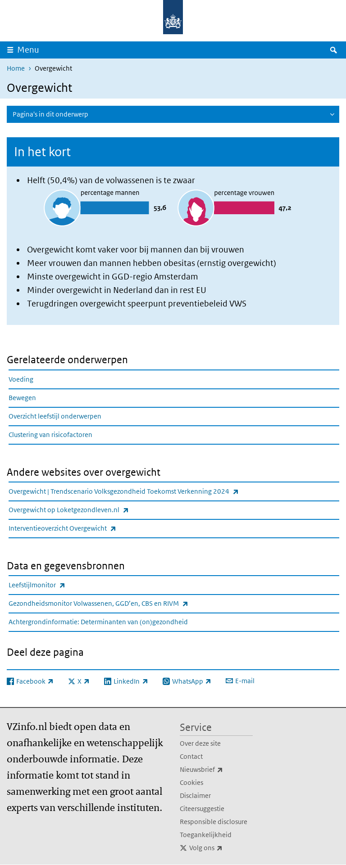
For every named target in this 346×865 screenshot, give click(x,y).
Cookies (191, 782)
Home (16, 68)
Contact (191, 756)
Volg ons (221, 847)
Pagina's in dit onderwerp (50, 114)
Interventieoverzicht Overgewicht (82, 528)
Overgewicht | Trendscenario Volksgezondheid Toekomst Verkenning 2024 (143, 491)
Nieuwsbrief (216, 769)
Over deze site (200, 743)
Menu (28, 50)
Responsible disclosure (213, 821)
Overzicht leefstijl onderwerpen (55, 416)
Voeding (21, 379)
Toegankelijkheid (206, 834)
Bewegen (22, 397)
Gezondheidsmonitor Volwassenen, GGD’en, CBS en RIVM (118, 603)
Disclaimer (195, 795)
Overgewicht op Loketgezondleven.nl (88, 509)
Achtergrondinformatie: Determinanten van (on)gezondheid (98, 621)
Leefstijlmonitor (57, 584)
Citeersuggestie (202, 808)
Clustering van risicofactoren (50, 434)
